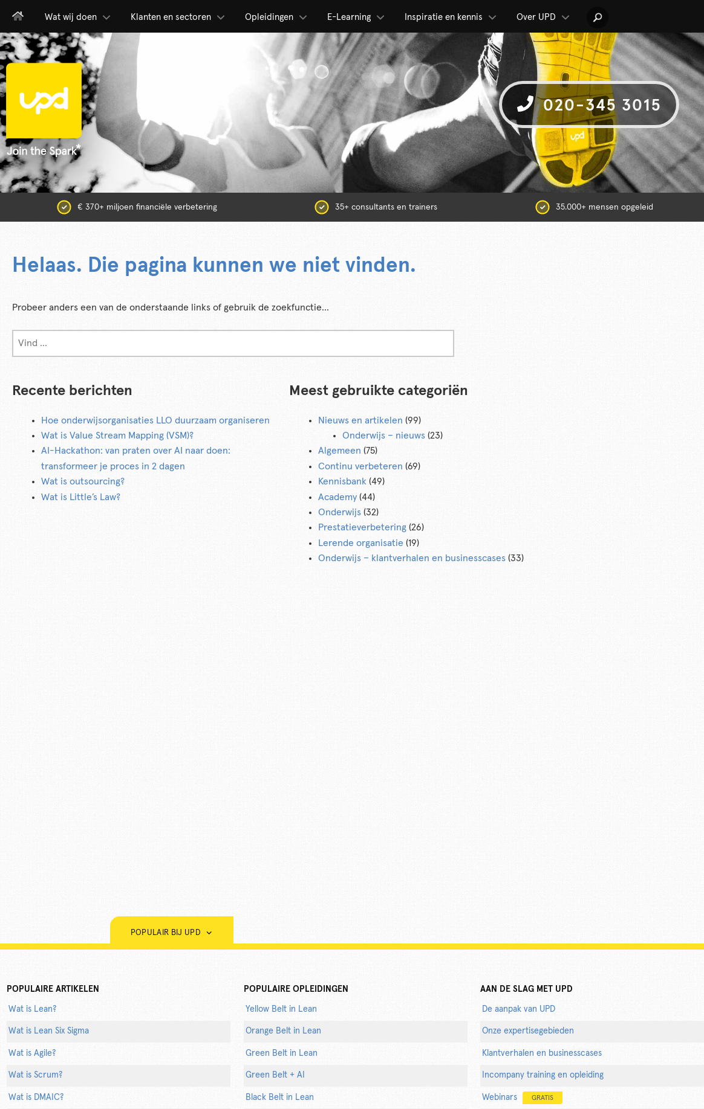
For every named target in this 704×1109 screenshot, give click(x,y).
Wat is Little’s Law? (80, 497)
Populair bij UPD (172, 933)
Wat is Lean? (32, 1009)
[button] (597, 17)
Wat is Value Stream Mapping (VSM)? (117, 435)
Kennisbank (342, 481)
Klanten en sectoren (179, 17)
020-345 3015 (589, 104)
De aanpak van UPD (518, 1009)
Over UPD (544, 17)
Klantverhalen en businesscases (542, 1053)
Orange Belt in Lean (283, 1031)
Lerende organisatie (360, 543)
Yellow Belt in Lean (281, 1009)
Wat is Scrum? (35, 1075)
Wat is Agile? (32, 1053)
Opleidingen (277, 17)
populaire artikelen (53, 989)
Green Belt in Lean (282, 1053)
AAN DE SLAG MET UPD (526, 989)
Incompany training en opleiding (543, 1075)
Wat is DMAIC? (36, 1097)
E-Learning (356, 17)
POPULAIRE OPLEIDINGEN (296, 989)
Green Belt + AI (275, 1075)
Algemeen (339, 450)
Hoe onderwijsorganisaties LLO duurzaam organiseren (155, 420)
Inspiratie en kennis (451, 17)
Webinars (522, 1097)
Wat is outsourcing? (83, 481)
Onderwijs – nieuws (383, 435)
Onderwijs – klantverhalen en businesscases (412, 558)
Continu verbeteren (360, 466)
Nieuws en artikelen (360, 420)
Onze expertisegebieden (528, 1031)
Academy (337, 497)
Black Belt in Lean (280, 1097)
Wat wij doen (78, 17)
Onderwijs (339, 512)
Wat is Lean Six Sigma (48, 1031)
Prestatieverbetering (362, 527)
